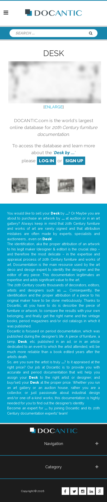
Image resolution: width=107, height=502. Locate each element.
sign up (74, 160)
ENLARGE (54, 107)
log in (46, 160)
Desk (53, 53)
